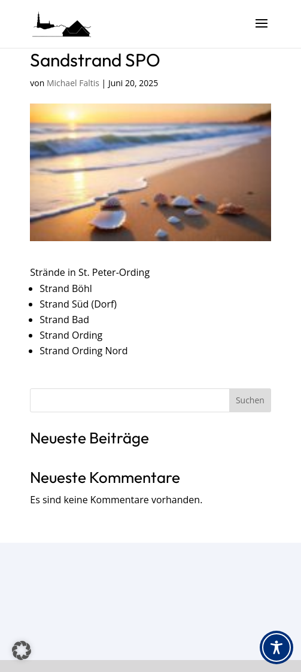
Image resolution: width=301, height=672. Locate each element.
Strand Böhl (65, 288)
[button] (21, 650)
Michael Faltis (73, 83)
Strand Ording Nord (83, 350)
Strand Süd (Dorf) (78, 304)
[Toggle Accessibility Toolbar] (276, 647)
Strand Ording (70, 335)
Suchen (250, 400)
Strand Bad (64, 319)
